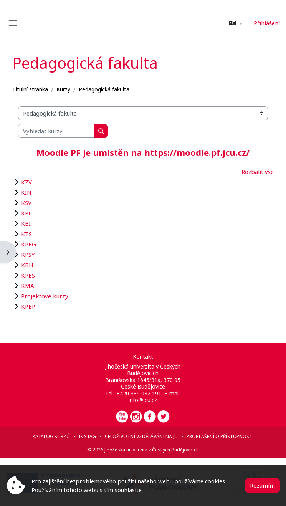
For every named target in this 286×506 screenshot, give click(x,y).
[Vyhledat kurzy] (56, 131)
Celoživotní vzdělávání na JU (141, 436)
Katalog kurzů (51, 436)
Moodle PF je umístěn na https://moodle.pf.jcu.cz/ (143, 153)
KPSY (28, 254)
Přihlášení (267, 23)
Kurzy (63, 89)
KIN (26, 192)
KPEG (28, 244)
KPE (26, 213)
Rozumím (262, 485)
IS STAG (87, 436)
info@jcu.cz (143, 399)
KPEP (28, 306)
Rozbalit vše (257, 171)
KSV (26, 203)
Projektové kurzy (44, 296)
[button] (235, 23)
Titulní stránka (30, 89)
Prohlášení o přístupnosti (220, 436)
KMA (27, 285)
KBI (26, 223)
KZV (26, 182)
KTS (26, 234)
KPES (28, 275)
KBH (27, 265)
